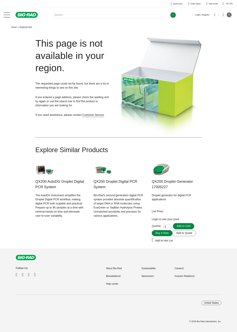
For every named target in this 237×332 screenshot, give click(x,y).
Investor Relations (184, 276)
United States (211, 303)
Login (155, 219)
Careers (178, 268)
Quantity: (156, 226)
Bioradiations (113, 276)
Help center (112, 283)
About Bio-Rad (114, 268)
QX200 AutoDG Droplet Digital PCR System (59, 184)
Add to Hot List (164, 240)
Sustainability (148, 268)
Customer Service (93, 114)
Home (14, 27)
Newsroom (147, 276)
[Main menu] (7, 15)
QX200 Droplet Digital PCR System (115, 184)
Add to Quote (184, 233)
